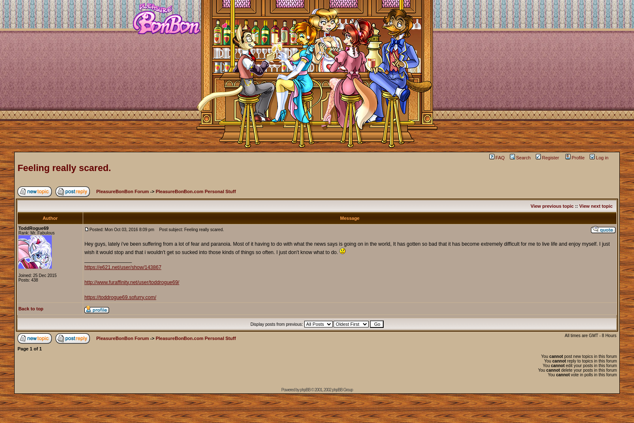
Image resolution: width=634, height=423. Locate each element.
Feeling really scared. (64, 168)
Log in (599, 157)
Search (520, 157)
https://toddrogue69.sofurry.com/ (120, 297)
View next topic (596, 206)
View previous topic (552, 206)
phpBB (305, 390)
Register (547, 157)
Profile (575, 157)
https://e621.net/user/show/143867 (122, 267)
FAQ (497, 157)
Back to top (30, 308)
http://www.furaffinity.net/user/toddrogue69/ (131, 282)
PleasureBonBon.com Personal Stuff (195, 191)
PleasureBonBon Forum (122, 191)
